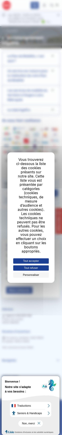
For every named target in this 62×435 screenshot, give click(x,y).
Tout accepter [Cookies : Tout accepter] (31, 261)
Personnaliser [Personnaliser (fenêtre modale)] (31, 275)
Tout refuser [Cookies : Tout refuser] (31, 267)
